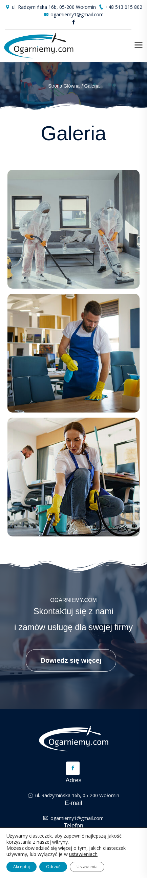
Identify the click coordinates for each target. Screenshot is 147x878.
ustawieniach (83, 854)
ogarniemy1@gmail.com (74, 14)
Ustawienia (87, 867)
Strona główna (64, 86)
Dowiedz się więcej (70, 660)
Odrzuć (53, 867)
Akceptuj (21, 867)
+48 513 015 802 (120, 7)
